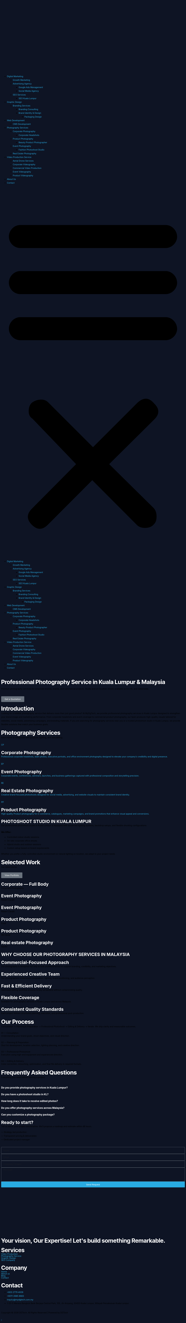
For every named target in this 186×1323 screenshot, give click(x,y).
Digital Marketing (15, 76)
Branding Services (21, 105)
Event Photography (22, 146)
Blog (3, 1276)
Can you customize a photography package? (28, 1114)
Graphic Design (14, 102)
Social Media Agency (29, 91)
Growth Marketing (21, 80)
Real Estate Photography (24, 153)
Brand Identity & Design (30, 113)
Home (4, 1272)
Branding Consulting (28, 109)
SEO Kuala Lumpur (27, 98)
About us (5, 1274)
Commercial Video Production (27, 168)
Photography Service (11, 1256)
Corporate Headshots (29, 135)
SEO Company (8, 1260)
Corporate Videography (24, 164)
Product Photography (23, 139)
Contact (11, 183)
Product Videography (23, 175)
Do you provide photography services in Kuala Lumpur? (34, 1087)
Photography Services (17, 127)
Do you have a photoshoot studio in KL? (25, 1094)
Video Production (9, 1254)
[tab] (93, 1086)
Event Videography (22, 171)
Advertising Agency (22, 83)
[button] (93, 372)
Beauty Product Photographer (33, 142)
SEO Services (19, 94)
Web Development (16, 120)
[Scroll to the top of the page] (1, 1320)
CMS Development (22, 124)
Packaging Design (33, 116)
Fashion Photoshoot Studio (31, 149)
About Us (11, 179)
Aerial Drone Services (23, 161)
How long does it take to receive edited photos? (29, 1101)
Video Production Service (19, 157)
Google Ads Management (31, 87)
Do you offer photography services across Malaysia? (32, 1107)
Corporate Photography (24, 131)
